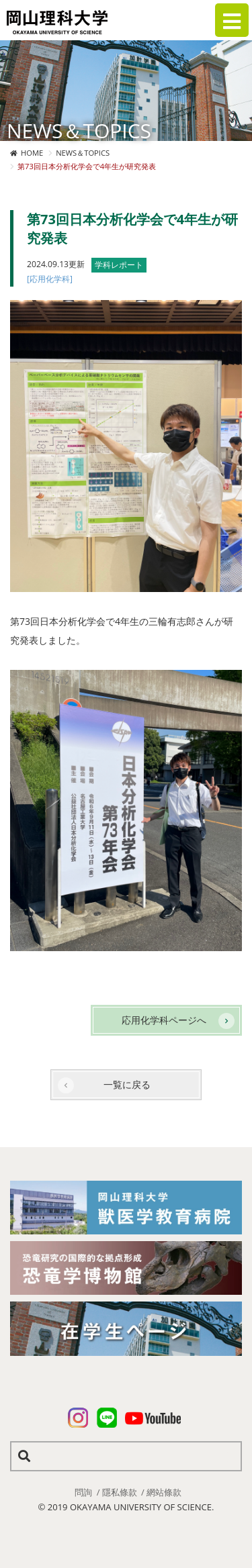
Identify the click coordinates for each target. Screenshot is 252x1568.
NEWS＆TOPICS (83, 153)
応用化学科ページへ (164, 1020)
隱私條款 (119, 1492)
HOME (32, 153)
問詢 (83, 1492)
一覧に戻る (127, 1084)
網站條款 (163, 1492)
